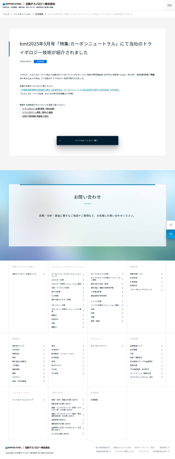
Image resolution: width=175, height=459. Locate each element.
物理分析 (15, 353)
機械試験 (15, 369)
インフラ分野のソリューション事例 (105, 305)
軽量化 (54, 315)
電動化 (54, 327)
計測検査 (133, 282)
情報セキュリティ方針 (122, 447)
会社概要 (133, 349)
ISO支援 (55, 373)
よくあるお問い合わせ (60, 434)
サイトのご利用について (124, 451)
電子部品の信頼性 (19, 361)
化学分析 (15, 349)
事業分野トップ (136, 274)
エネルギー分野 (58, 280)
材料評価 (133, 278)
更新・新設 (95, 321)
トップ (6, 14)
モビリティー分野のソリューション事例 (66, 310)
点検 (92, 309)
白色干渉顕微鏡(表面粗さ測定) (35, 116)
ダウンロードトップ (98, 346)
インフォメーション (22, 14)
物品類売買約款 (102, 451)
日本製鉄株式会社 (160, 451)
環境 (53, 361)
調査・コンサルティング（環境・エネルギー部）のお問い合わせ (66, 408)
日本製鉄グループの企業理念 (141, 361)
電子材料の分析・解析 (99, 284)
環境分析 (133, 285)
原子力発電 (56, 292)
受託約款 (163, 447)
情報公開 (133, 365)
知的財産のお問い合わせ (61, 404)
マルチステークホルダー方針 (141, 377)
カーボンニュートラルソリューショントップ (66, 275)
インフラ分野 (96, 301)
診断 (92, 313)
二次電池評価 (96, 292)
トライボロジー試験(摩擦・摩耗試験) (38, 108)
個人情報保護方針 (103, 447)
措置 (92, 317)
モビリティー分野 (58, 305)
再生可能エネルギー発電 (61, 299)
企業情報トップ (136, 346)
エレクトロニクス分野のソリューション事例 (106, 279)
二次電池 (15, 365)
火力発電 (55, 296)
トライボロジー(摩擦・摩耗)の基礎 (37, 112)
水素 (53, 323)
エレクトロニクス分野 (99, 274)
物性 (14, 357)
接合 (53, 346)
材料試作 (55, 349)
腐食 (14, 373)
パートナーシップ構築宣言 (140, 373)
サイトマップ (143, 451)
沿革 (132, 353)
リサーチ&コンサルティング (141, 289)
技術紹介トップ (18, 346)
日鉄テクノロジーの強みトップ (24, 274)
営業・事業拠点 (136, 357)
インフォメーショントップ (22, 400)
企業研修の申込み (59, 420)
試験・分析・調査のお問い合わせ (65, 400)
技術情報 (39, 14)
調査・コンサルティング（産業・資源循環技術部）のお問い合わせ (66, 415)
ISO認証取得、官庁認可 (139, 369)
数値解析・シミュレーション (63, 353)
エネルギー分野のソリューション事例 (66, 284)
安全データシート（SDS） (145, 447)
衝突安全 (55, 319)
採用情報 (94, 400)
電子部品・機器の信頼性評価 (102, 288)
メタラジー (16, 377)
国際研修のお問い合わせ (61, 424)
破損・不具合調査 (19, 381)
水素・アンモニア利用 (60, 288)
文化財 (54, 369)
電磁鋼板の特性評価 (99, 296)
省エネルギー (57, 365)
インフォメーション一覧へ (86, 140)
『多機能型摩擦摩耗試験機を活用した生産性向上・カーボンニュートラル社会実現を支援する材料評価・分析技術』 (70, 89)
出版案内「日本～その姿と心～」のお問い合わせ (66, 428)
